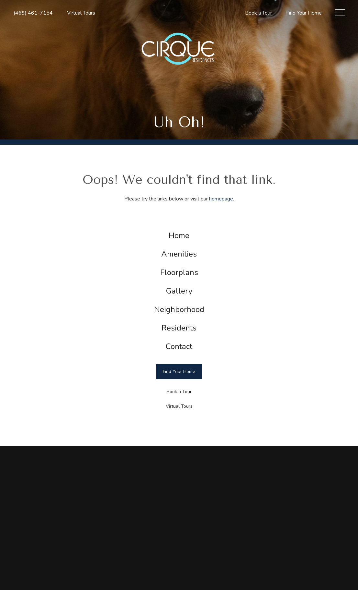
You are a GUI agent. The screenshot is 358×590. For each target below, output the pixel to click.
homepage (221, 198)
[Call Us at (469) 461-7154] (33, 13)
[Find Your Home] (179, 371)
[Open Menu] (340, 12)
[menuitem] (179, 235)
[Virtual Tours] (179, 406)
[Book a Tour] (179, 392)
